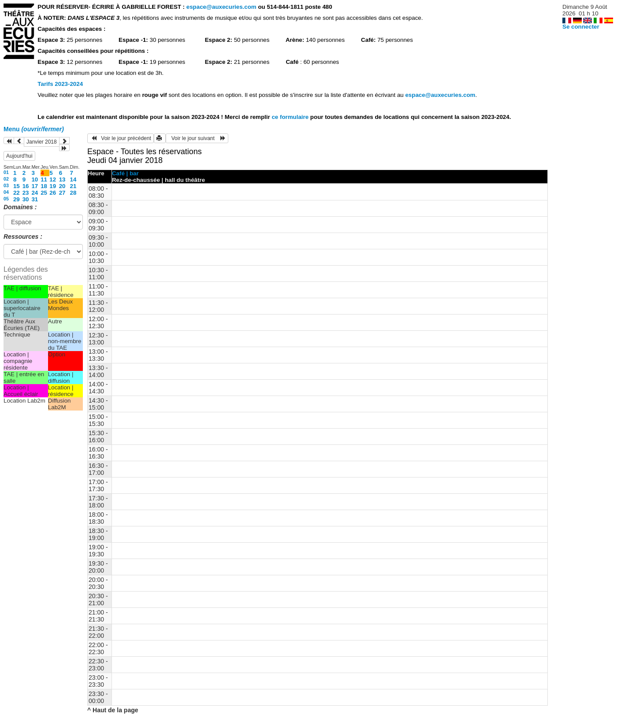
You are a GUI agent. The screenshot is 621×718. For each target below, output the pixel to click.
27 (62, 192)
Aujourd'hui (19, 156)
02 (6, 178)
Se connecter (580, 26)
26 (52, 192)
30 (25, 199)
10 (34, 179)
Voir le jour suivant (197, 138)
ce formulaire (290, 117)
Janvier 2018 (41, 142)
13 (62, 179)
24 (34, 192)
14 (73, 179)
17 (34, 186)
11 (44, 179)
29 (16, 199)
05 (6, 198)
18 (44, 186)
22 (16, 192)
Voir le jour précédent (120, 138)
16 (25, 186)
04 (6, 192)
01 (6, 172)
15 (16, 186)
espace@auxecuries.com (221, 7)
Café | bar (125, 173)
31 (34, 199)
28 (73, 192)
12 (52, 179)
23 (25, 192)
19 (52, 186)
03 (6, 185)
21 (73, 186)
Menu (34, 129)
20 (62, 186)
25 (44, 192)
